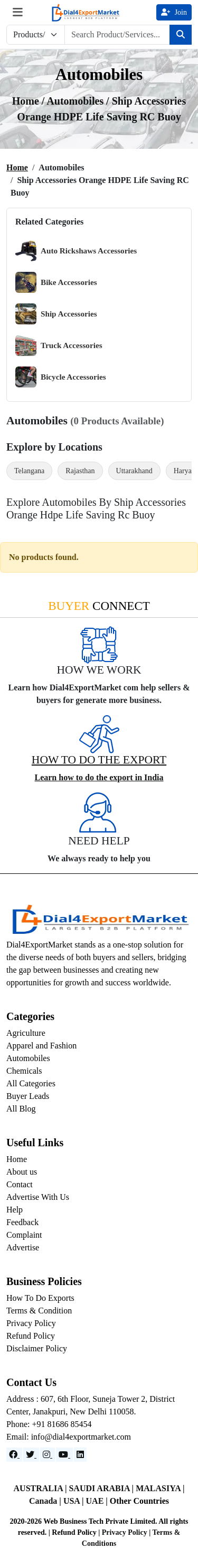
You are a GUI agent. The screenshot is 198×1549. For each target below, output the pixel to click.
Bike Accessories (56, 282)
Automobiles (28, 1058)
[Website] (31, 1455)
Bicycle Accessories (60, 377)
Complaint (24, 1234)
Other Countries (139, 1500)
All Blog (21, 1108)
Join (174, 12)
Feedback (22, 1222)
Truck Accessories (58, 345)
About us (21, 1171)
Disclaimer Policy (36, 1348)
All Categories (30, 1083)
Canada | (46, 1500)
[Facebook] (14, 1455)
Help (14, 1209)
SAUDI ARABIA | (102, 1488)
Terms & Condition (39, 1310)
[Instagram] (47, 1455)
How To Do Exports (40, 1297)
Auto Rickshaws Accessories (76, 250)
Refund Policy (30, 1335)
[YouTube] (64, 1455)
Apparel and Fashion (41, 1045)
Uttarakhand (134, 471)
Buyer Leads (27, 1096)
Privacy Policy (31, 1323)
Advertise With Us (37, 1197)
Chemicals (24, 1070)
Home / (29, 101)
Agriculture (25, 1032)
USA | (74, 1500)
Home (17, 167)
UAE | (98, 1500)
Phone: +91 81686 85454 (48, 1424)
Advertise (22, 1247)
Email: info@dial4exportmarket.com (68, 1436)
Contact (19, 1184)
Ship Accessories (56, 313)
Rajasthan (80, 471)
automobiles (76, 101)
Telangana (29, 471)
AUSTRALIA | (41, 1488)
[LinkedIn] (80, 1455)
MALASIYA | (160, 1488)
